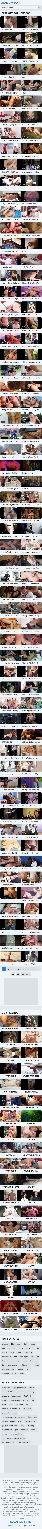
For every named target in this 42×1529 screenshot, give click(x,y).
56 (23, 974)
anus (13, 1369)
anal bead (23, 1365)
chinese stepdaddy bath (11, 1400)
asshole (29, 1352)
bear (4, 1365)
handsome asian (8, 1442)
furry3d (31, 1388)
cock (35, 1361)
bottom (20, 1369)
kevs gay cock (16, 1396)
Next (28, 974)
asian (19, 1344)
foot (3, 1348)
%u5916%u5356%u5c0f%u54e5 (13, 1438)
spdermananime (29, 1400)
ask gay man (7, 1388)
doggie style (15, 1361)
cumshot (20, 1352)
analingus (5, 1373)
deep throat (6, 1357)
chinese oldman (17, 1434)
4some (21, 1373)
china (13, 1344)
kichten (11, 1392)
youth (14, 1413)
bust (30, 1417)
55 (18, 974)
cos (11, 1404)
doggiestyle (27, 1361)
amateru (34, 1430)
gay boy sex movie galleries (12, 1421)
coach (24, 1348)
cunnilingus (23, 1357)
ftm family (28, 1396)
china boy (30, 1425)
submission (19, 1404)
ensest (4, 1404)
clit (32, 1357)
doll (31, 1365)
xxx (38, 1348)
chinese (5, 1344)
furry (10, 1348)
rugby (22, 1425)
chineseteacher (30, 1421)
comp (28, 1369)
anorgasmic (12, 1365)
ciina (4, 1392)
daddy (26, 1344)
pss (35, 1417)
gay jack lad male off (9, 1425)
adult (14, 1373)
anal (12, 1352)
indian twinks (7, 1430)
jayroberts (6, 1413)
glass (16, 1430)
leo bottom (27, 1409)
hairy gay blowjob (23, 1442)
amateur (5, 1352)
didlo (37, 1357)
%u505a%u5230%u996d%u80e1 (14, 1417)
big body (5, 1361)
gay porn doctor (20, 1388)
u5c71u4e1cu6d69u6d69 (11, 1409)
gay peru (5, 1396)
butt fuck (5, 1369)
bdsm (33, 1344)
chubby (17, 1348)
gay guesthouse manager (25, 1392)
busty (37, 1365)
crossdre (5, 1434)
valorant (29, 1404)
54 (13, 974)
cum (15, 1357)
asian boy (24, 1430)
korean (31, 1348)
